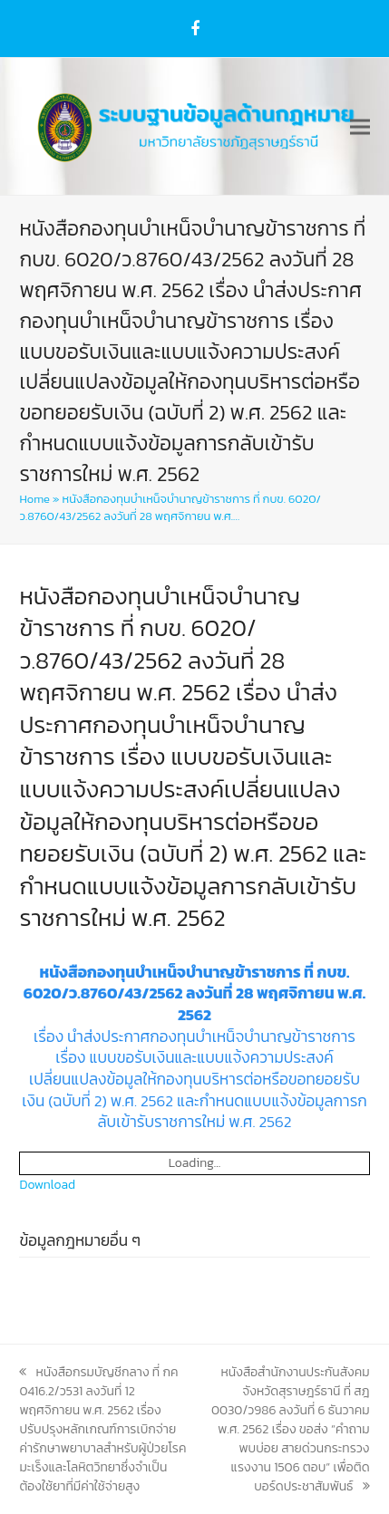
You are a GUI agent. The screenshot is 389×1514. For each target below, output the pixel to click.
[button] (360, 126)
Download (47, 1184)
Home (34, 498)
